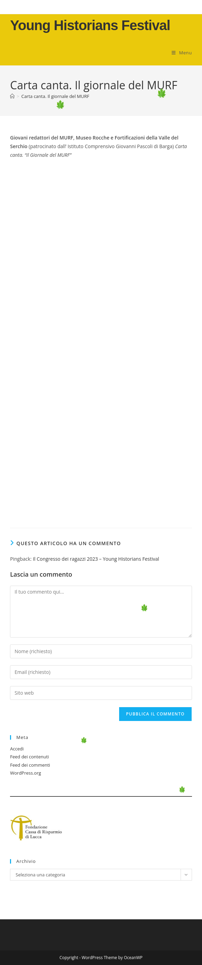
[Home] (12, 96)
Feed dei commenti (30, 765)
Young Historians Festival (90, 25)
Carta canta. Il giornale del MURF (55, 96)
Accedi (16, 749)
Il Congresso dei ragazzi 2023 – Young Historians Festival (96, 559)
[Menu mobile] (182, 52)
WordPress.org (25, 773)
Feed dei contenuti (29, 757)
